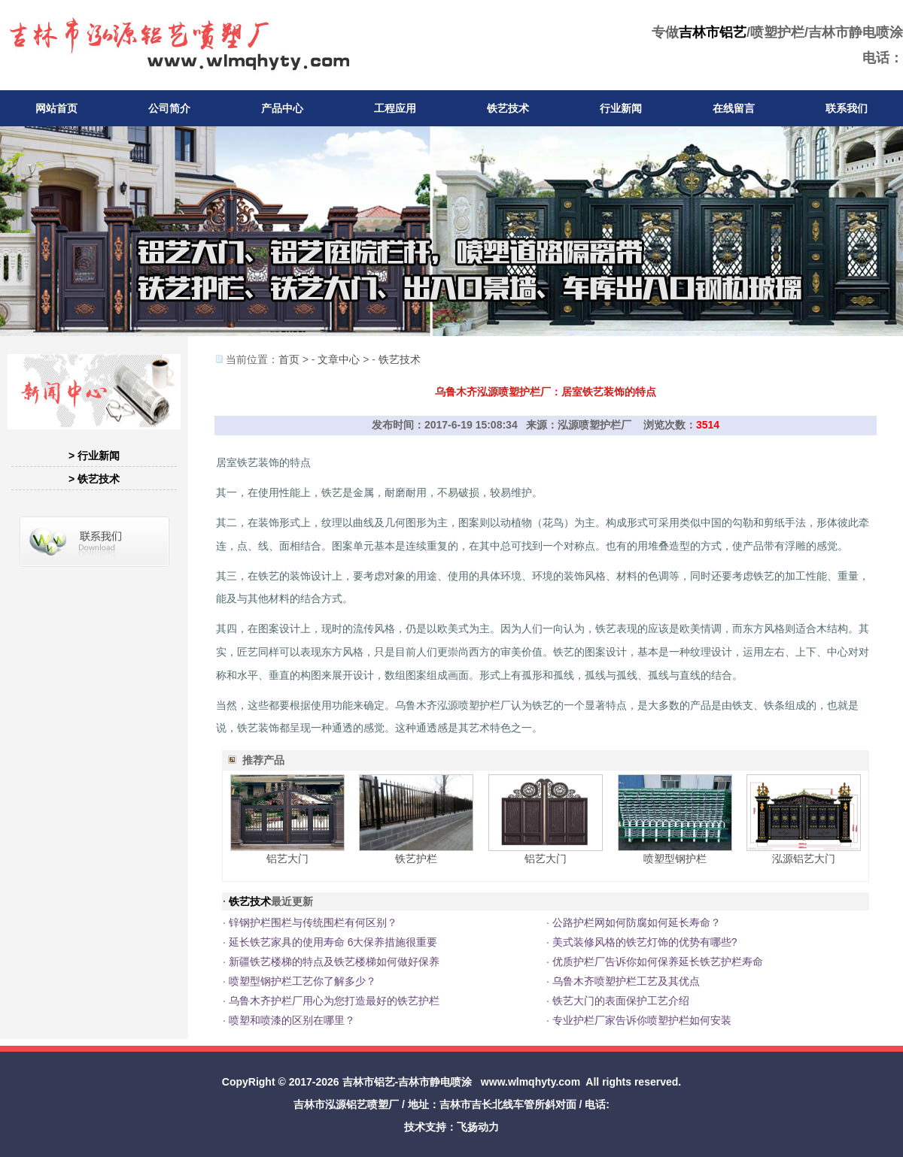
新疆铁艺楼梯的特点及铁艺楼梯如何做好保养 (334, 962)
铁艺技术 (508, 108)
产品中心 (282, 108)
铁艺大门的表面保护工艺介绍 (620, 1001)
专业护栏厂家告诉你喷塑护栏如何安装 (641, 1020)
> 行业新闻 (94, 456)
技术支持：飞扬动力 (451, 1127)
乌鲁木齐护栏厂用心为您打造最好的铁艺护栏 (334, 1001)
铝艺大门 (287, 859)
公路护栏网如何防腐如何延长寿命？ (636, 922)
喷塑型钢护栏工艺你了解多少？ (302, 981)
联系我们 (846, 108)
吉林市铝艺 (712, 32)
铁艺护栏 (416, 859)
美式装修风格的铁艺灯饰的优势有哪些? (644, 942)
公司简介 (169, 108)
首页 (288, 359)
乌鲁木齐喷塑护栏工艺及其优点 (626, 981)
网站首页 (56, 108)
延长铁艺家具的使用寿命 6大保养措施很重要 (333, 942)
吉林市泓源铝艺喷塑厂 (346, 1104)
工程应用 (395, 108)
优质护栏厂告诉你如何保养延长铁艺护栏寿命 (657, 962)
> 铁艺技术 (94, 479)
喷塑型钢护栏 (675, 859)
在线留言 (734, 108)
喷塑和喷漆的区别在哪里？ (292, 1020)
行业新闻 (621, 108)
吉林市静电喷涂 (435, 1082)
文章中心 (339, 359)
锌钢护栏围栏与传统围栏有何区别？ (313, 922)
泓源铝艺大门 (803, 859)
